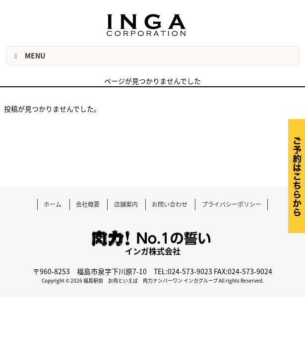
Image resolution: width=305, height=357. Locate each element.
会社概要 (88, 204)
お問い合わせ (169, 204)
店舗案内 (126, 204)
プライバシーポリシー (231, 204)
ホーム (52, 204)
